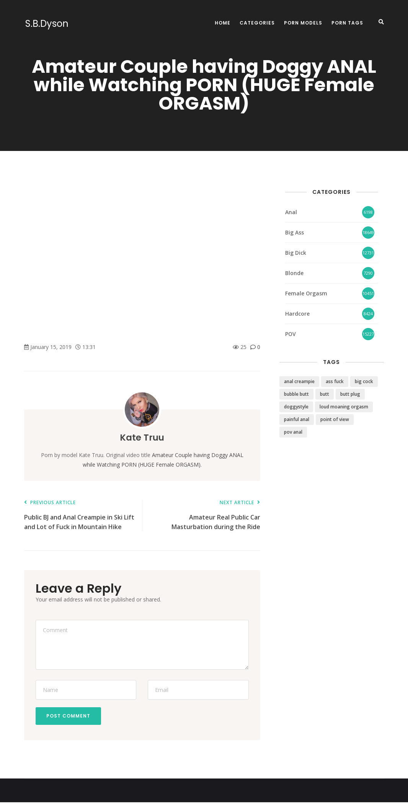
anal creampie (299, 381)
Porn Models (303, 23)
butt (324, 394)
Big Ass (294, 232)
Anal (291, 212)
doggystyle (296, 406)
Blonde (294, 273)
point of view (334, 419)
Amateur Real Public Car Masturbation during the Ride (205, 515)
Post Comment (69, 716)
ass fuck (335, 381)
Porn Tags (347, 23)
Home (222, 23)
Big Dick (295, 252)
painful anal (296, 419)
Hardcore (297, 313)
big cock (364, 381)
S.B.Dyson (45, 23)
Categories (257, 23)
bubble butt (296, 394)
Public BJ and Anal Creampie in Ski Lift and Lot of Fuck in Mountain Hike (79, 515)
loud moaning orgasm (344, 406)
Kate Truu (142, 437)
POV (290, 334)
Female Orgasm (306, 293)
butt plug (350, 394)
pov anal (293, 432)
